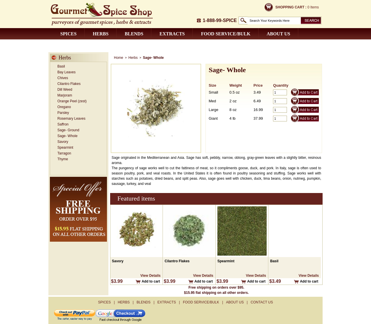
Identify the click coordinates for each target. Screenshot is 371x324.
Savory (62, 142)
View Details (150, 276)
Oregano (64, 107)
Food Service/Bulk (225, 33)
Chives (62, 78)
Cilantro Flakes (69, 84)
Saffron (62, 124)
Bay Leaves (66, 72)
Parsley (63, 113)
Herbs (100, 33)
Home (118, 58)
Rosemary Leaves (71, 119)
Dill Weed (64, 90)
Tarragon (64, 153)
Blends (134, 33)
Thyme (62, 159)
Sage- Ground (68, 130)
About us (278, 33)
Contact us (75, 45)
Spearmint (65, 147)
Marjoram (64, 95)
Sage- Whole (67, 136)
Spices (68, 33)
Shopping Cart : (290, 7)
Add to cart (151, 281)
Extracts (172, 33)
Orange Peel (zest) (72, 101)
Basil (61, 66)
